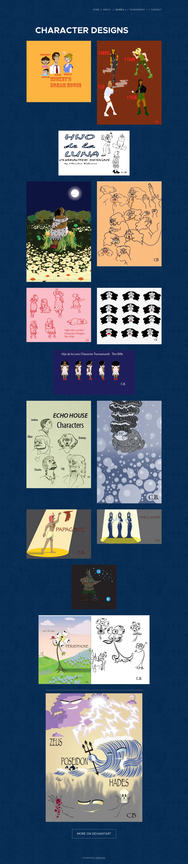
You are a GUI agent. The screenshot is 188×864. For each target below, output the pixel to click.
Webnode (100, 857)
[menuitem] (98, 9)
